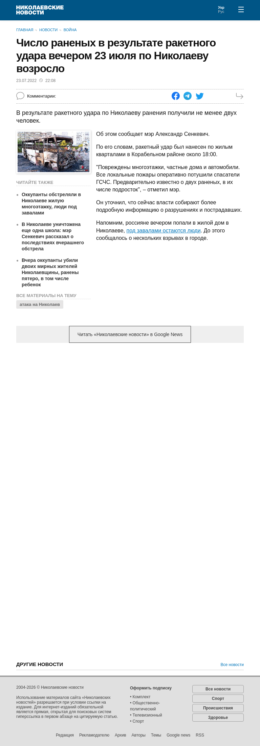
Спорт (218, 698)
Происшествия (218, 708)
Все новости (232, 664)
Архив (120, 735)
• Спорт (137, 721)
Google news (178, 735)
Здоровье (218, 717)
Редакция (65, 735)
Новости (48, 30)
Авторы (139, 735)
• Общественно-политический (145, 706)
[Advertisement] (130, 401)
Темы (156, 735)
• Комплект (140, 697)
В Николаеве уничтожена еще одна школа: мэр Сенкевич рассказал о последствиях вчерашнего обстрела (53, 236)
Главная (24, 30)
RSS (200, 735)
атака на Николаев (40, 304)
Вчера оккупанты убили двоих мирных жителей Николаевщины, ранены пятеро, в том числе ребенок (50, 272)
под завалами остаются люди (163, 230)
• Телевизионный (146, 715)
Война (70, 30)
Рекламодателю (94, 735)
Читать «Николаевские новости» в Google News (130, 334)
